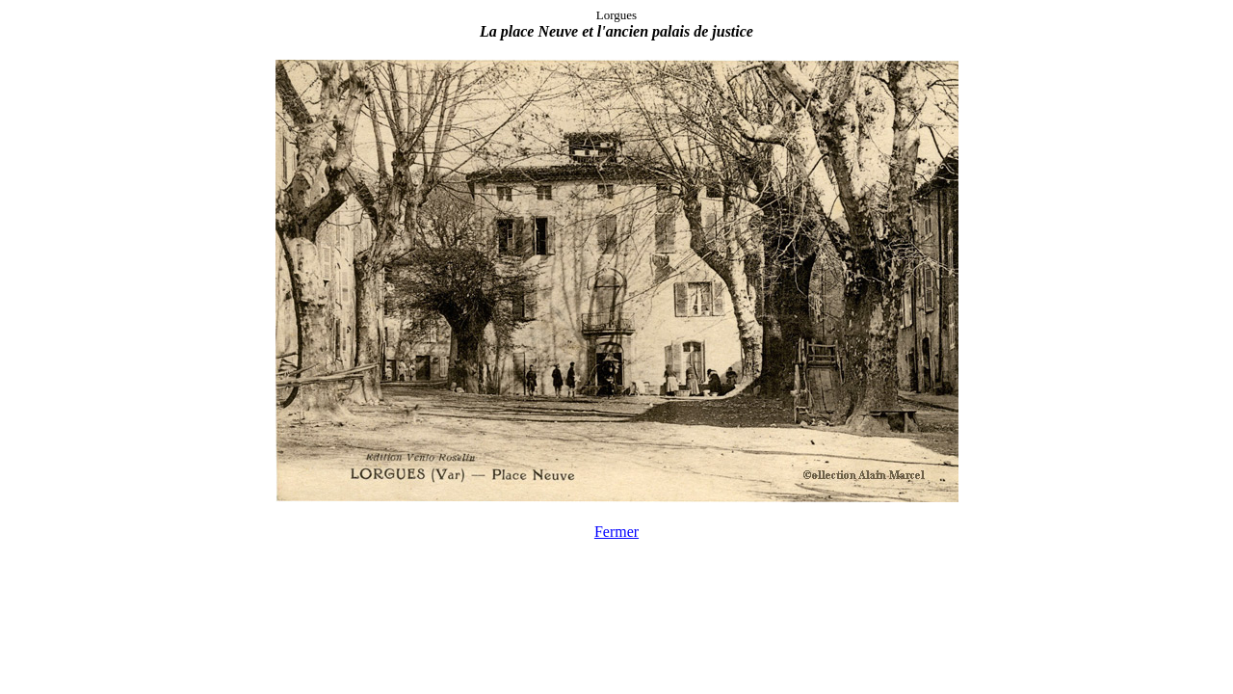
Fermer (616, 531)
